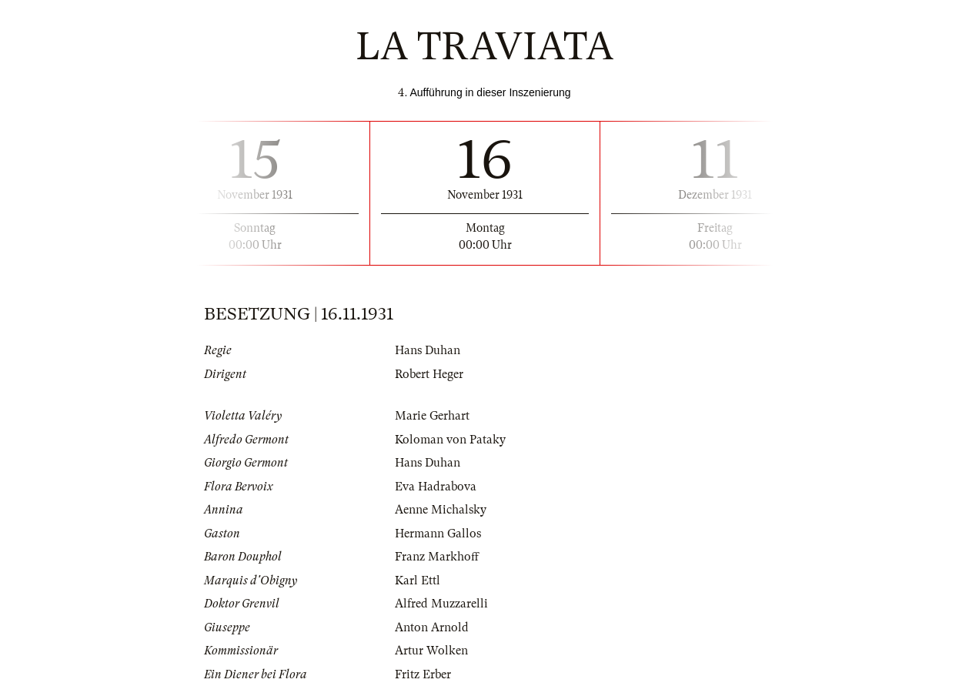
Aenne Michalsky (440, 510)
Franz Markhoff (437, 557)
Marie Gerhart (432, 416)
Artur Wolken (431, 651)
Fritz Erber (423, 674)
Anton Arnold (432, 627)
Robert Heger (429, 374)
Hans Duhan (427, 350)
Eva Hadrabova (435, 487)
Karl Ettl (417, 580)
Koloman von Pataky (450, 440)
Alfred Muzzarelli (441, 604)
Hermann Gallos (438, 533)
